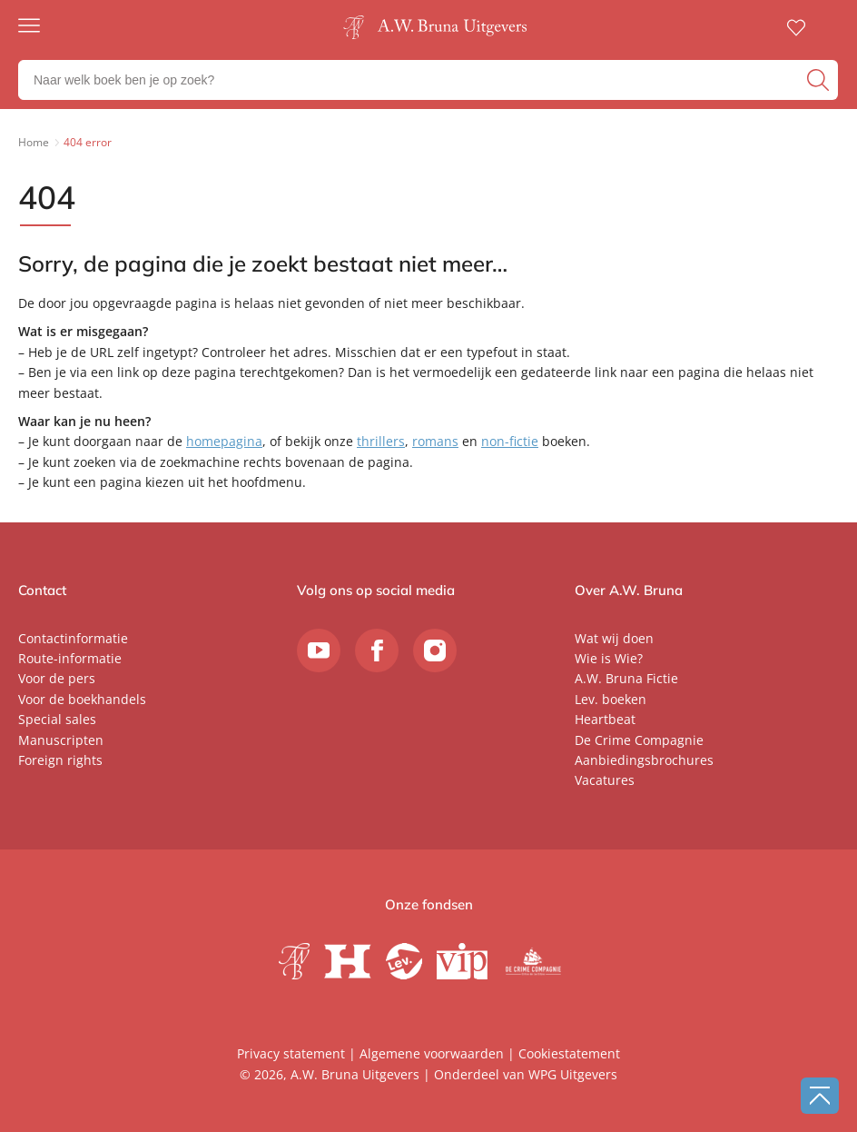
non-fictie (509, 441)
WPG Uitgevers (572, 1074)
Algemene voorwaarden (432, 1053)
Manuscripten (60, 740)
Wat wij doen (614, 638)
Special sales (57, 719)
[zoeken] (820, 80)
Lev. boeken (610, 699)
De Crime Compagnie (639, 740)
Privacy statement (291, 1053)
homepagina (224, 441)
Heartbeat (605, 719)
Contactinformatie (73, 638)
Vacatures (605, 780)
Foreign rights (60, 760)
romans (435, 441)
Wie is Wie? (609, 658)
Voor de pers (56, 678)
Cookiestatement (569, 1053)
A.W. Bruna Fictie (626, 678)
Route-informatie (70, 658)
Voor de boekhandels (82, 699)
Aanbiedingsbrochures (644, 760)
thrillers (381, 441)
